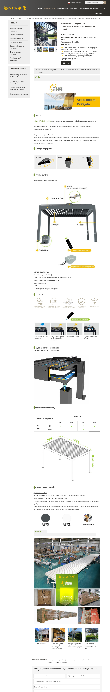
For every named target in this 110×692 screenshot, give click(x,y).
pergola (50, 662)
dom (13, 18)
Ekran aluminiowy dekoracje (16, 53)
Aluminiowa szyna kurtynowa (16, 30)
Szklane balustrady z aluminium (17, 47)
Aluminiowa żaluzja (16, 38)
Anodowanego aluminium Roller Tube (18, 75)
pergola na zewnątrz (61, 662)
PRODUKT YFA (22, 18)
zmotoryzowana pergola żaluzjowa (58, 660)
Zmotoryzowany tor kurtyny (19, 94)
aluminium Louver (16, 42)
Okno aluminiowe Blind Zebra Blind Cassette (17, 88)
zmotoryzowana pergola (77, 660)
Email (66, 63)
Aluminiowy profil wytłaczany (15, 59)
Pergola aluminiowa (35, 18)
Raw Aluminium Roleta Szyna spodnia (17, 82)
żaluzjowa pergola (92, 660)
